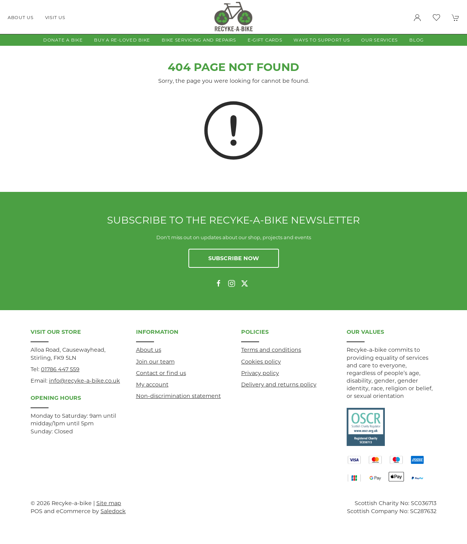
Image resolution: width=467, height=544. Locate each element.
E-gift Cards (265, 40)
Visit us (55, 17)
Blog (416, 40)
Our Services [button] (379, 40)
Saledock (113, 511)
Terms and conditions (271, 349)
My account (152, 384)
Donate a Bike (63, 40)
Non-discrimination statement (178, 396)
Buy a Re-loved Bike (122, 40)
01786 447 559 (60, 369)
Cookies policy (261, 361)
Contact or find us (161, 373)
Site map (108, 503)
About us (21, 17)
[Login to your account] (417, 17)
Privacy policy (260, 373)
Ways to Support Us (321, 40)
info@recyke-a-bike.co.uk (84, 380)
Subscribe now (233, 258)
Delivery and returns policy (278, 384)
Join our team (155, 361)
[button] (436, 17)
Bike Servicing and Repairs (199, 40)
